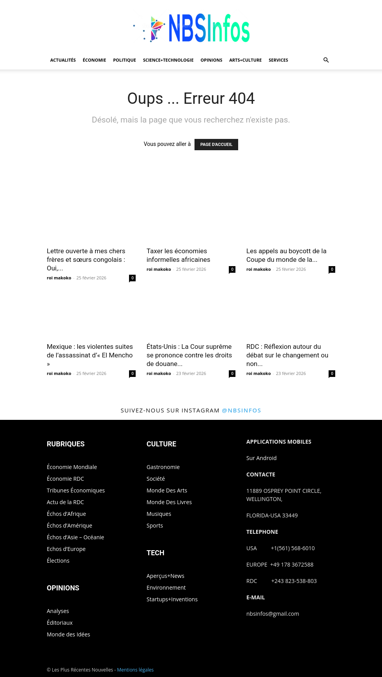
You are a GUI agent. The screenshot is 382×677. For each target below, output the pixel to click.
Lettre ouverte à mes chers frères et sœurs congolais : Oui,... (86, 259)
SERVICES (278, 60)
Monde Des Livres (169, 502)
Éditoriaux (60, 622)
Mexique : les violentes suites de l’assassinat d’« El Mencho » (90, 355)
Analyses (58, 611)
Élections (58, 560)
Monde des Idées (68, 634)
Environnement (166, 587)
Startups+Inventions (172, 599)
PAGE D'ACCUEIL (216, 144)
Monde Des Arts (167, 490)
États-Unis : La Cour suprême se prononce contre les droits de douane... (189, 355)
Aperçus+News (165, 575)
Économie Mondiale (72, 467)
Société (156, 478)
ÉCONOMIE (94, 60)
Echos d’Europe (66, 549)
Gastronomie (163, 467)
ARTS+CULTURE (245, 60)
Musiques (159, 513)
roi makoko (59, 278)
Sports (155, 525)
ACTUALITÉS (63, 60)
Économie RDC (65, 478)
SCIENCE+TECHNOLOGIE (168, 60)
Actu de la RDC (65, 502)
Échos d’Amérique (69, 525)
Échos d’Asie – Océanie (75, 537)
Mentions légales (135, 669)
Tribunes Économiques (76, 490)
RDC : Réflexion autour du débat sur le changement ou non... (287, 355)
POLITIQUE (124, 60)
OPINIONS (212, 60)
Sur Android (261, 458)
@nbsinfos (241, 410)
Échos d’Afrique (66, 513)
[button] (326, 60)
